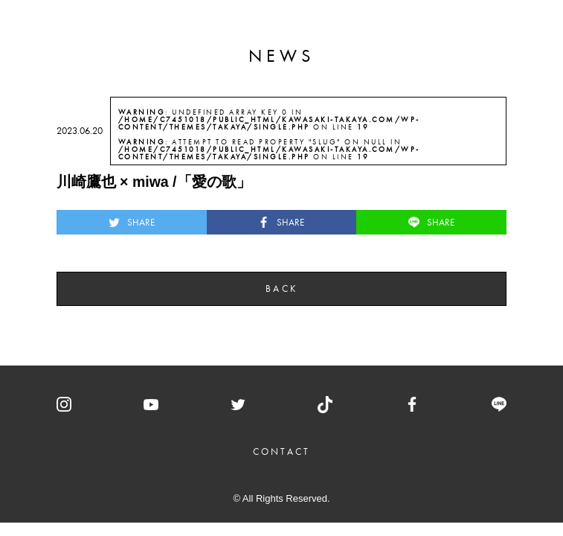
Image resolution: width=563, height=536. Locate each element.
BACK (281, 288)
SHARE (132, 222)
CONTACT (282, 451)
